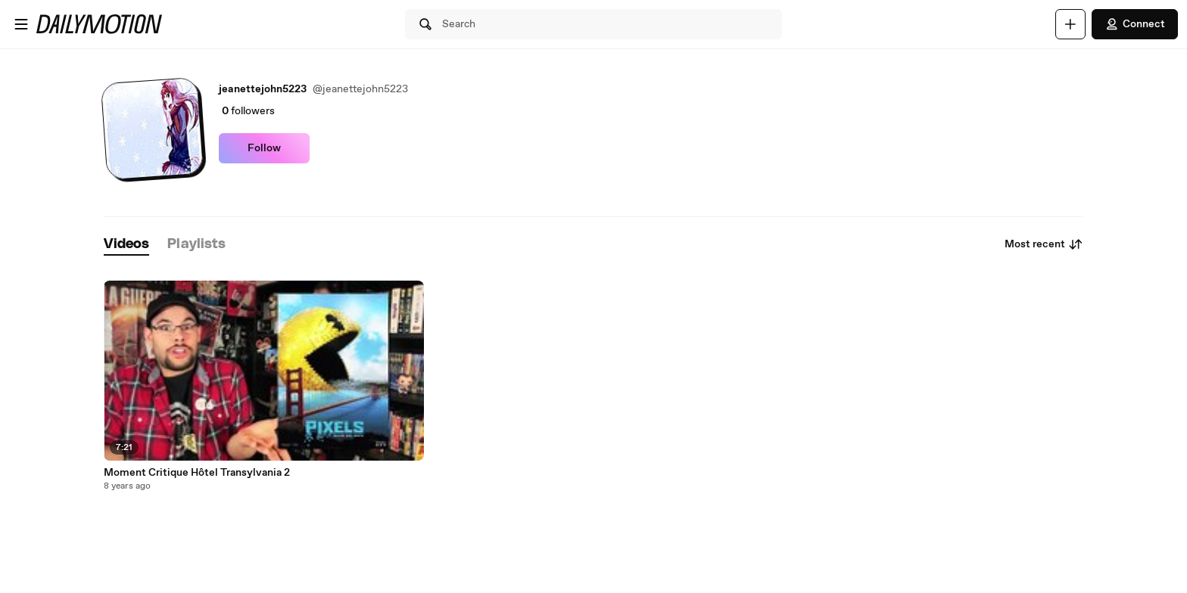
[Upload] (1070, 24)
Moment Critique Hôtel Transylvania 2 (197, 473)
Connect (1134, 24)
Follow (264, 148)
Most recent (1044, 244)
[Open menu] (21, 24)
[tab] (126, 244)
